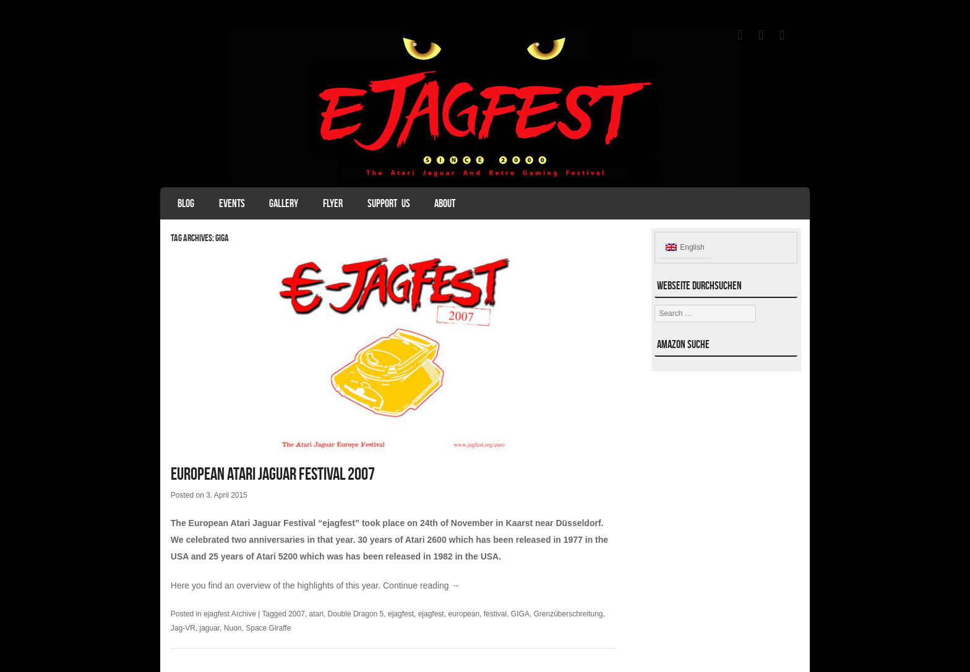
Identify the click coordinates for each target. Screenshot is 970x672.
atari (316, 614)
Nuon (233, 628)
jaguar (209, 628)
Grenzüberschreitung (568, 614)
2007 (296, 614)
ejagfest (401, 614)
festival (495, 614)
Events (232, 203)
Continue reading (421, 585)
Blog (186, 203)
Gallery (283, 203)
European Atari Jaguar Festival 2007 (273, 473)
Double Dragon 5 (356, 614)
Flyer (333, 203)
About (444, 203)
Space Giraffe (268, 628)
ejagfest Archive (230, 614)
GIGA (520, 614)
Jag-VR (183, 628)
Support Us (388, 203)
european (463, 614)
